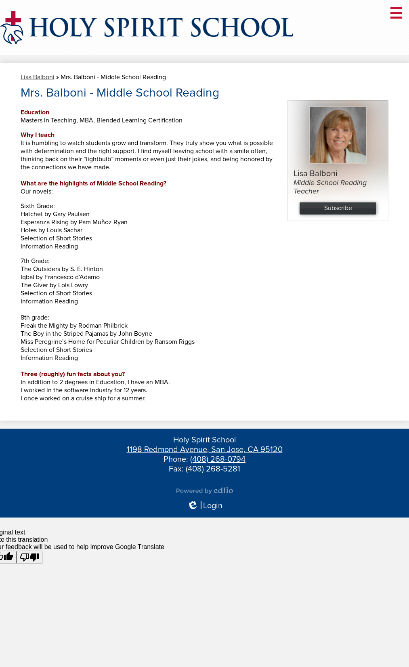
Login (204, 506)
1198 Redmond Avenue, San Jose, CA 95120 (205, 449)
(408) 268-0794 (217, 459)
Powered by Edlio (204, 490)
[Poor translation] (29, 557)
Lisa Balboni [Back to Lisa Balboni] (38, 77)
